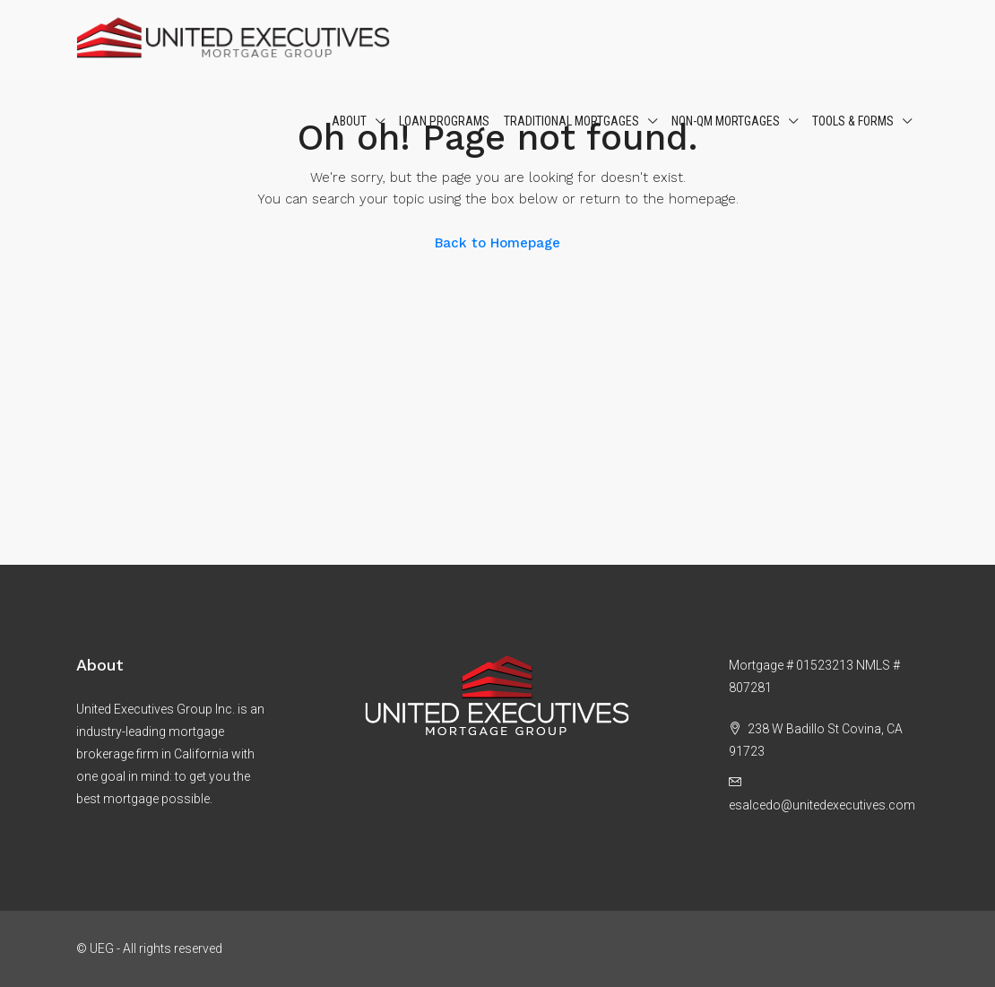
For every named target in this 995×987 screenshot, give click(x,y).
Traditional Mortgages (571, 121)
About (349, 121)
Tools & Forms (853, 121)
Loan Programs (444, 121)
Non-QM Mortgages (725, 121)
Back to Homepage (497, 243)
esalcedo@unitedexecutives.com (822, 805)
